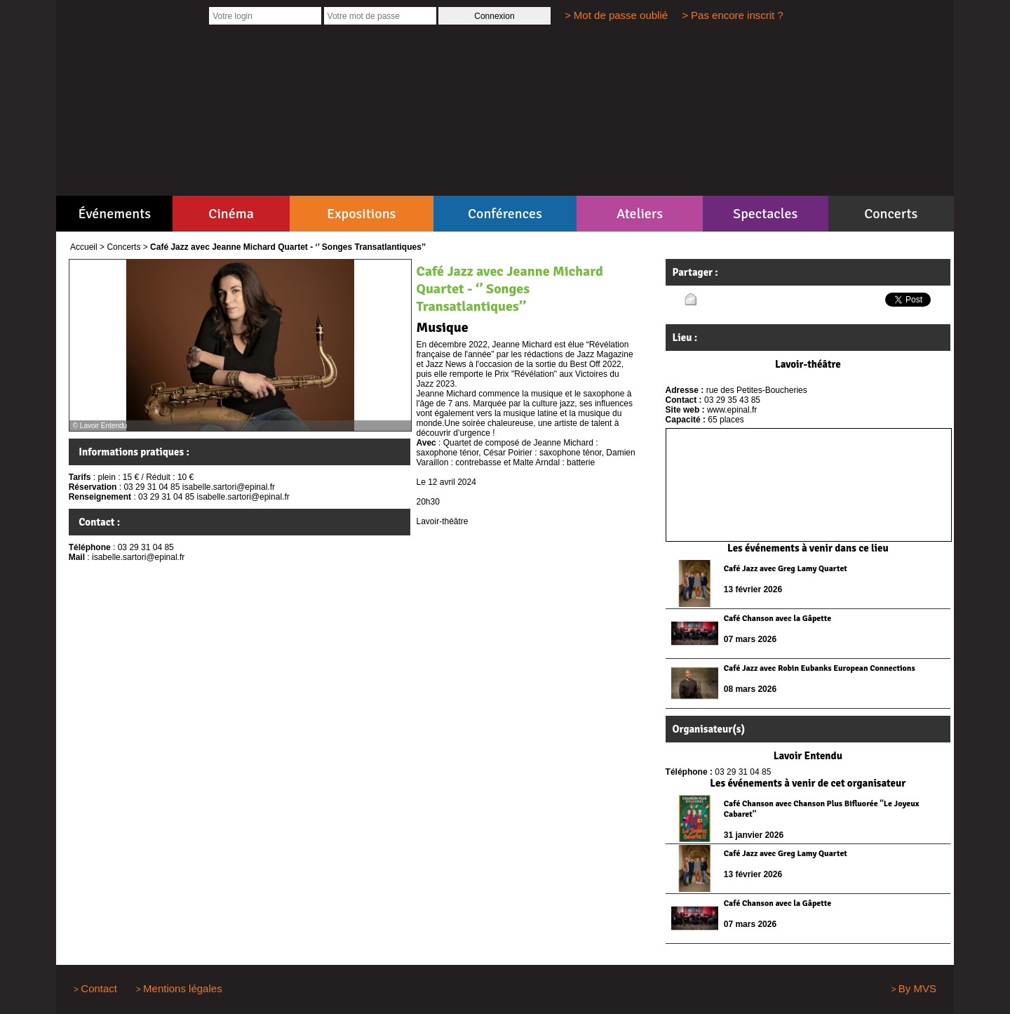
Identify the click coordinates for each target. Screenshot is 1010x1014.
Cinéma (231, 213)
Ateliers (640, 213)
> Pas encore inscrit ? (732, 15)
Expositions (361, 213)
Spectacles (765, 213)
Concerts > (127, 247)
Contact (99, 988)
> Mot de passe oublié (616, 15)
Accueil (83, 247)
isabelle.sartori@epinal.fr (138, 557)
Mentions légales (182, 988)
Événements (115, 213)
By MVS (917, 988)
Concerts (890, 213)
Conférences (505, 213)
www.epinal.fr (732, 410)
